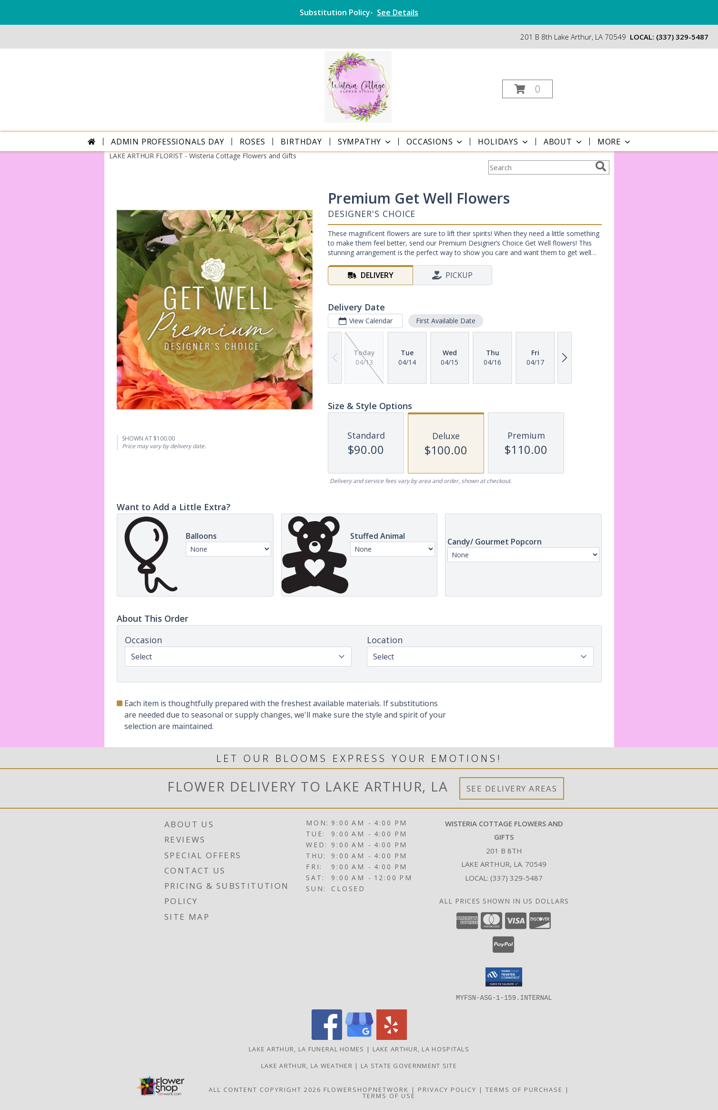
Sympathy (365, 141)
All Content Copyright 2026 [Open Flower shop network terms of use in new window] (265, 1089)
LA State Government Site (409, 1065)
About (564, 141)
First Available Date (445, 320)
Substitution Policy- (359, 12)
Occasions (435, 141)
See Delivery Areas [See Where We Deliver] (511, 788)
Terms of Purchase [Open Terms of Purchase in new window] (524, 1089)
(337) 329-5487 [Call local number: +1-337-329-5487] (682, 36)
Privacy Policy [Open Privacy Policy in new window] (447, 1089)
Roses (252, 141)
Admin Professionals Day (167, 141)
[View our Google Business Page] (359, 1036)
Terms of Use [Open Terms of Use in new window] (389, 1095)
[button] (527, 89)
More (614, 141)
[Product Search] (540, 167)
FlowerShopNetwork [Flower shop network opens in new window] (366, 1089)
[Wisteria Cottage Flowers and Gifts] (358, 86)
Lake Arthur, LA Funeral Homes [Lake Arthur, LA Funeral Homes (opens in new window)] (306, 1048)
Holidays (503, 141)
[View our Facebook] (327, 1036)
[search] (601, 166)
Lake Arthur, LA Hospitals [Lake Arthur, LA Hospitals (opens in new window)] (421, 1048)
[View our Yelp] (391, 1036)
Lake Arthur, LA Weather (307, 1065)
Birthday (301, 141)
